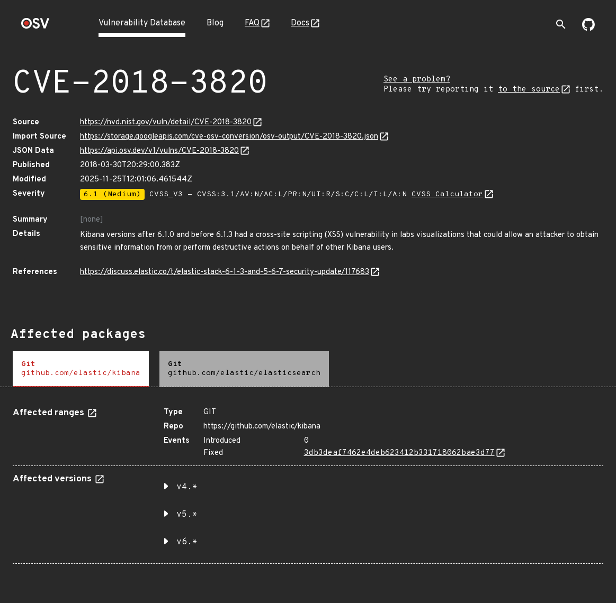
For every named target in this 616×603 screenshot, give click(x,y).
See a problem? (416, 80)
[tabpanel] (308, 482)
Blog (215, 23)
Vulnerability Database (142, 23)
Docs (300, 23)
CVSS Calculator (447, 194)
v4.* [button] (187, 487)
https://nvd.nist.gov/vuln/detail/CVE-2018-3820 (166, 122)
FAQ (252, 23)
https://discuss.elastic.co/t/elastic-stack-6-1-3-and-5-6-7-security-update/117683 (224, 272)
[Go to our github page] (588, 28)
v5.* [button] (187, 514)
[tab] (81, 369)
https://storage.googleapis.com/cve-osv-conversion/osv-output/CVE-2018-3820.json (229, 137)
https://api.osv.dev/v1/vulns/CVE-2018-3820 (159, 151)
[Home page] (35, 26)
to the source (529, 90)
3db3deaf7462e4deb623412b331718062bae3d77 (399, 453)
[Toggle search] (561, 24)
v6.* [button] (187, 542)
